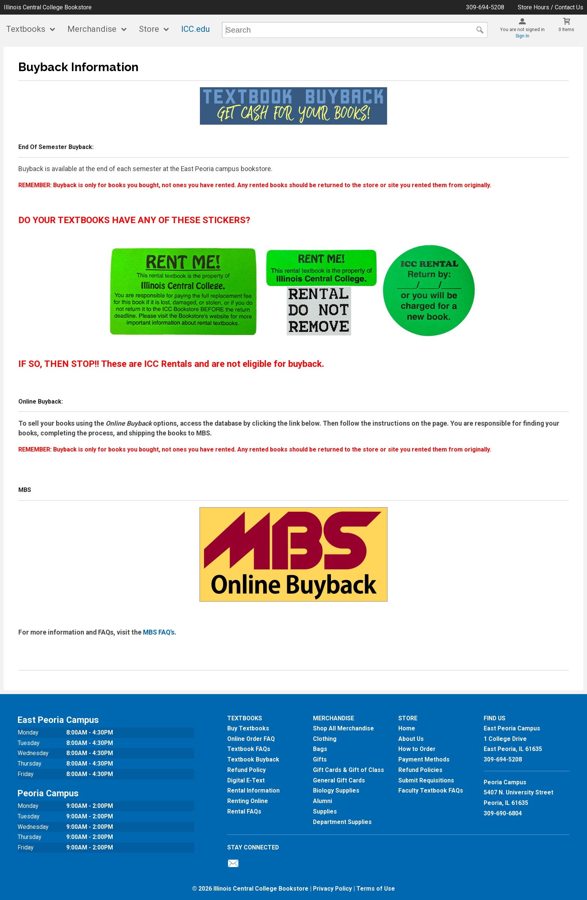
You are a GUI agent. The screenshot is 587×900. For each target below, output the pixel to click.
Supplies (325, 811)
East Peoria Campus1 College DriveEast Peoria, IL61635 (513, 738)
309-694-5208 (485, 7)
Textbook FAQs (248, 748)
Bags (320, 748)
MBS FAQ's (158, 632)
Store (149, 29)
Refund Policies (420, 769)
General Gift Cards (339, 780)
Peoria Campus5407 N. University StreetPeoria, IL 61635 (518, 792)
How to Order (416, 748)
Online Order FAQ (251, 738)
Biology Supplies (336, 790)
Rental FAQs (244, 811)
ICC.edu (195, 29)
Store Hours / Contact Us (550, 7)
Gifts (320, 759)
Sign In (522, 36)
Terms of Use (375, 888)
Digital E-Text (246, 780)
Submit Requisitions (426, 780)
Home (406, 728)
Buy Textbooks (248, 728)
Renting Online (247, 801)
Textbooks (25, 29)
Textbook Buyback (253, 759)
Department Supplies (342, 821)
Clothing (325, 738)
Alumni (322, 801)
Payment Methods (424, 759)
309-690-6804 (503, 813)
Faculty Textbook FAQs (430, 790)
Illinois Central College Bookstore (48, 7)
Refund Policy (246, 769)
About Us (411, 738)
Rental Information (253, 790)
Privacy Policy (332, 888)
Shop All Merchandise (343, 728)
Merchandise (91, 29)
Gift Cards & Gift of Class (348, 769)
